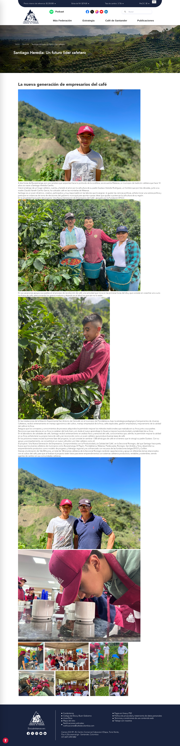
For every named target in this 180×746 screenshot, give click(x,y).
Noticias (25, 44)
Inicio (17, 44)
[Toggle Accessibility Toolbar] (5, 740)
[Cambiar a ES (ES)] (154, 1)
